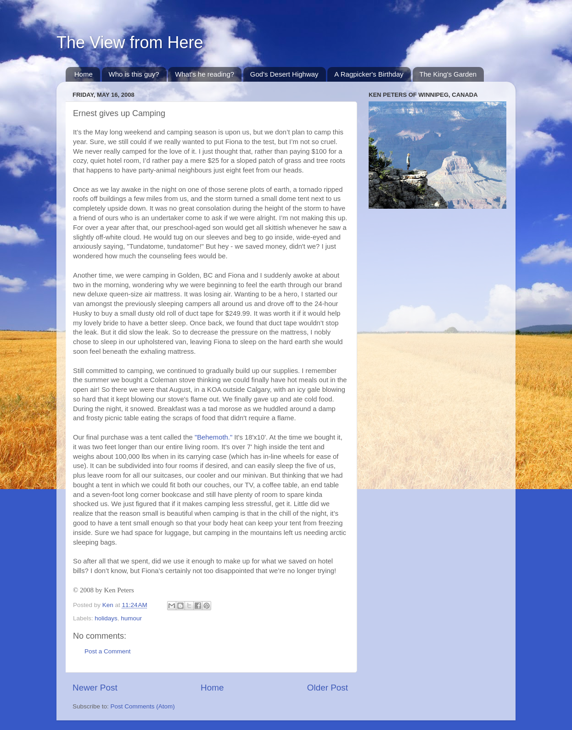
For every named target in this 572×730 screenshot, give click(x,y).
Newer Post (95, 687)
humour (131, 618)
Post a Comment (107, 651)
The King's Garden (448, 74)
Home (83, 74)
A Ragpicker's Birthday (368, 74)
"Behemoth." (213, 437)
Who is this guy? (134, 74)
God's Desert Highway (284, 74)
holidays (106, 618)
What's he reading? (204, 74)
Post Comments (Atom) (143, 706)
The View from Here (129, 42)
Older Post (327, 687)
